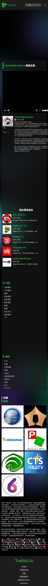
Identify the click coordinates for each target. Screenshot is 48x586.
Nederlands (27, 544)
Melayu (18, 544)
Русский (20, 546)
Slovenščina (38, 546)
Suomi (25, 541)
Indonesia (18, 543)
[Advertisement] (24, 34)
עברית (39, 541)
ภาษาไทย (18, 548)
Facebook (24, 583)
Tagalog (26, 548)
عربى (4, 539)
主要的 (24, 567)
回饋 (24, 573)
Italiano (27, 543)
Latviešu (11, 544)
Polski (41, 544)
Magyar (10, 543)
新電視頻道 (24, 570)
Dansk (26, 539)
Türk (32, 548)
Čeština (19, 539)
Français (32, 541)
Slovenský (28, 546)
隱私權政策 (24, 577)
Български (11, 539)
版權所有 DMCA (24, 580)
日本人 (34, 543)
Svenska (10, 548)
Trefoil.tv (24, 560)
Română (13, 546)
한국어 (40, 543)
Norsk (35, 544)
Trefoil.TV (9, 5)
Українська (39, 548)
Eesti (19, 541)
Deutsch (34, 539)
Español (12, 541)
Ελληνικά (42, 539)
